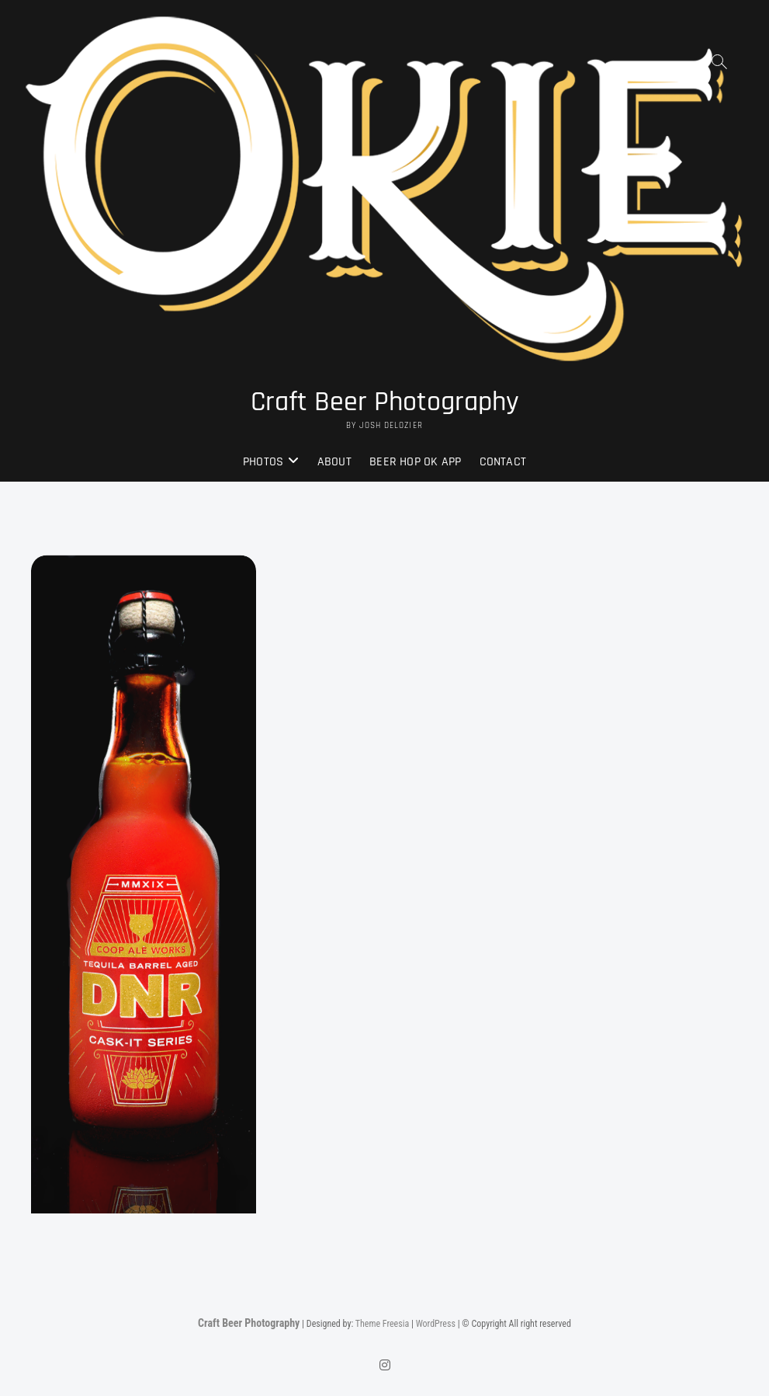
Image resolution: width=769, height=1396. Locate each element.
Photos (263, 462)
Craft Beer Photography (385, 402)
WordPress (436, 1323)
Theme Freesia (382, 1323)
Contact (503, 462)
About (334, 462)
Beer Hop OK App (415, 462)
